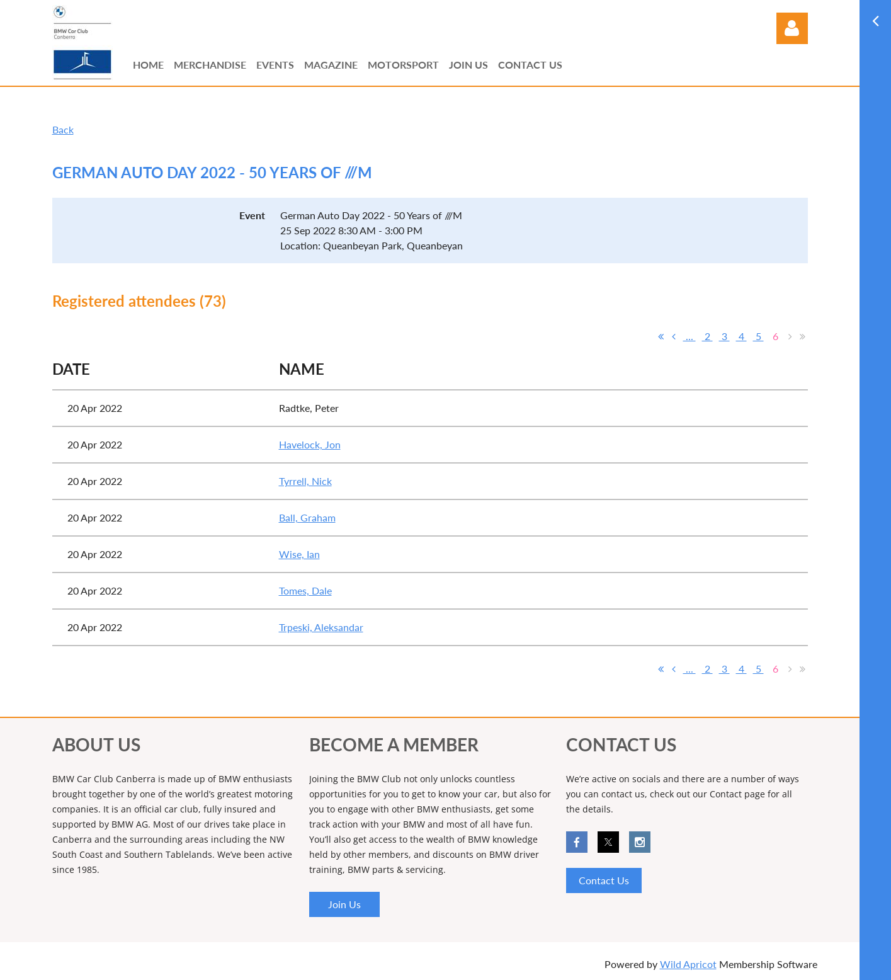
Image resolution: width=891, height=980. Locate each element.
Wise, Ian (299, 554)
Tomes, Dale (305, 590)
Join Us (344, 904)
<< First (661, 336)
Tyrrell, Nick (305, 481)
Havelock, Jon (310, 444)
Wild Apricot (688, 964)
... (689, 336)
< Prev (674, 336)
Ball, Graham (307, 517)
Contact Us (604, 880)
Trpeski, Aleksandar (321, 627)
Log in (792, 28)
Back (63, 129)
